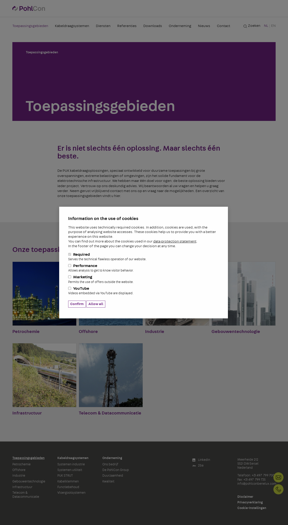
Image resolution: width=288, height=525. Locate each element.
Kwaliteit (108, 481)
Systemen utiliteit (69, 470)
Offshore (18, 470)
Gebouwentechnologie (28, 481)
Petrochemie (21, 464)
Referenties (127, 26)
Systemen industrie (71, 464)
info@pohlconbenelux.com (256, 483)
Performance (143, 268)
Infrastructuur (22, 487)
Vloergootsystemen (71, 492)
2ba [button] (197, 465)
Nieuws (204, 26)
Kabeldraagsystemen (72, 26)
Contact (223, 26)
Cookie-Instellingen (251, 508)
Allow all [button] (95, 304)
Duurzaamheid (112, 475)
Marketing (143, 279)
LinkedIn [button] (201, 460)
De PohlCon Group (115, 470)
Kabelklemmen (68, 481)
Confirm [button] (77, 304)
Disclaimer (245, 496)
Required (143, 257)
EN (273, 25)
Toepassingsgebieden (30, 26)
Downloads (152, 26)
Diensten (103, 26)
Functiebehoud (68, 487)
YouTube (143, 291)
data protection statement (174, 241)
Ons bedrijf (110, 464)
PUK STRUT (65, 475)
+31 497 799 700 (278, 489)
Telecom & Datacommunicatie (25, 494)
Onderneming (180, 26)
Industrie (18, 475)
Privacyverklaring (250, 502)
